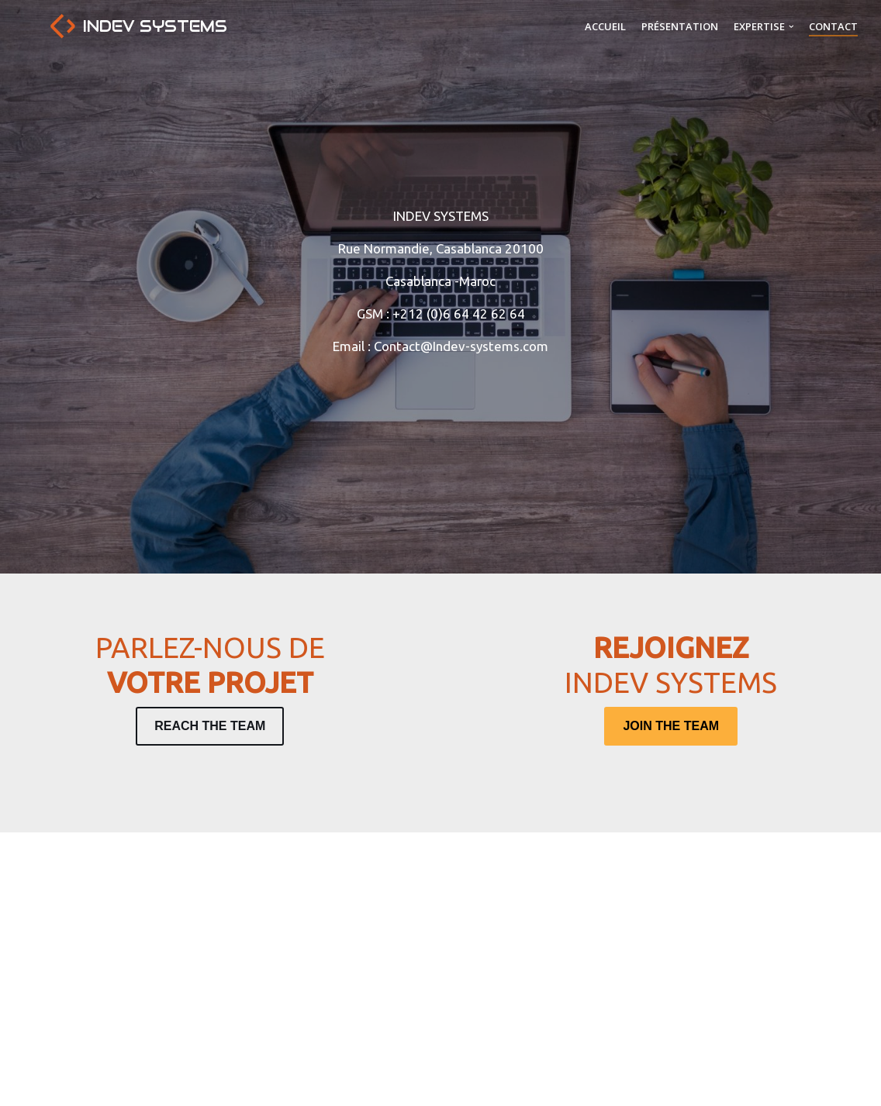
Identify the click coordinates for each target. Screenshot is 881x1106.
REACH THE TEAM (209, 725)
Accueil (605, 26)
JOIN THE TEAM (671, 725)
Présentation (679, 26)
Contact (833, 26)
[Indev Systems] (138, 26)
